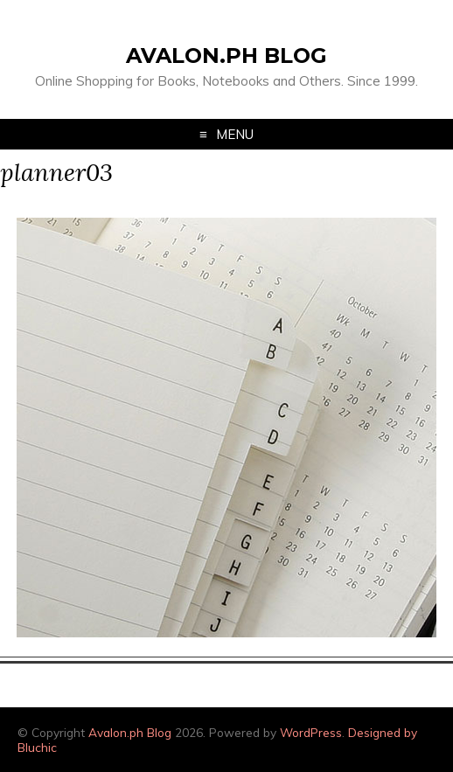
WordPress (311, 732)
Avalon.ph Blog (226, 55)
